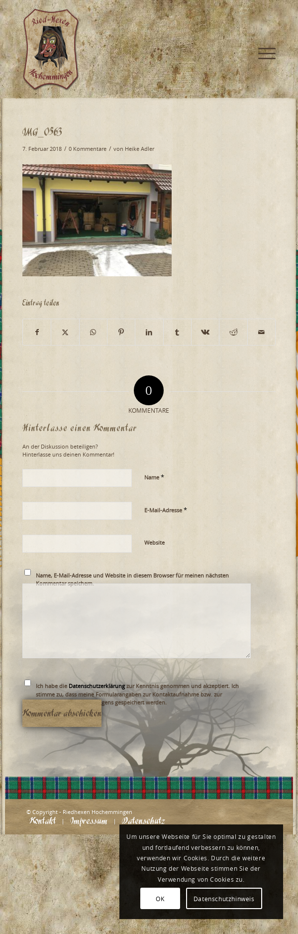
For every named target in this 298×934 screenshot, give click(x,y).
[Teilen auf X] (65, 332)
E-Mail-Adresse (165, 509)
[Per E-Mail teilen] (261, 332)
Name (154, 476)
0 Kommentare (87, 148)
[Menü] (262, 20)
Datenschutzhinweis (224, 899)
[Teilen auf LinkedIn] (149, 332)
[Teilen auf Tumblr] (177, 332)
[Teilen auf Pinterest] (121, 332)
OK (160, 899)
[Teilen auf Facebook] (37, 332)
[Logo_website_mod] (123, 50)
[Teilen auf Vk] (205, 332)
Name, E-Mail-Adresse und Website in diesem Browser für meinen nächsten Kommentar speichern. (132, 579)
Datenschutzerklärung (97, 686)
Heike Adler (139, 148)
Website (154, 542)
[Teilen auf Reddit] (233, 332)
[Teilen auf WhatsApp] (93, 332)
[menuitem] (262, 20)
